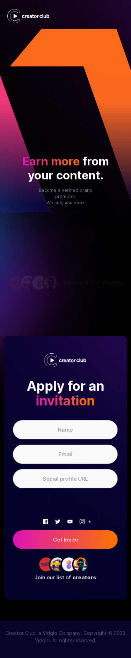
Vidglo (42, 640)
